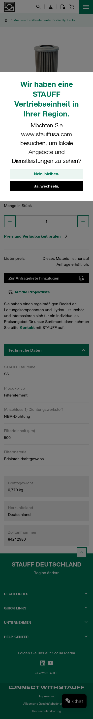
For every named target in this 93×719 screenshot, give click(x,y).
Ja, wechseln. (46, 186)
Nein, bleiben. (46, 173)
